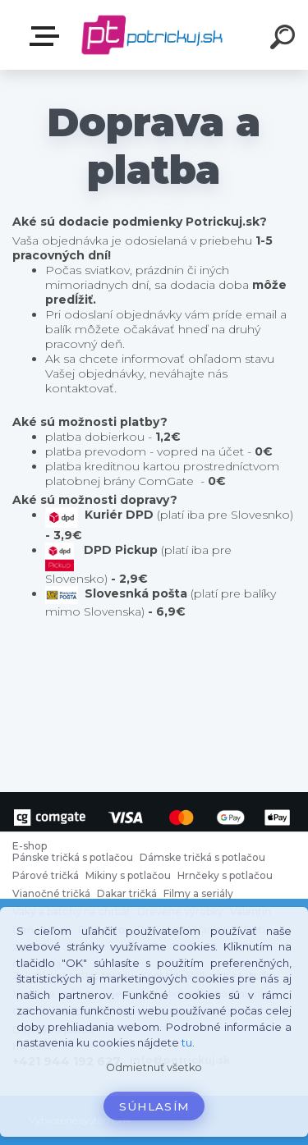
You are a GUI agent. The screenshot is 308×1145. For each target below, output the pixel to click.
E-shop (47, 36)
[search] (285, 39)
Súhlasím (154, 1106)
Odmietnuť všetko (154, 1067)
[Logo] (152, 34)
